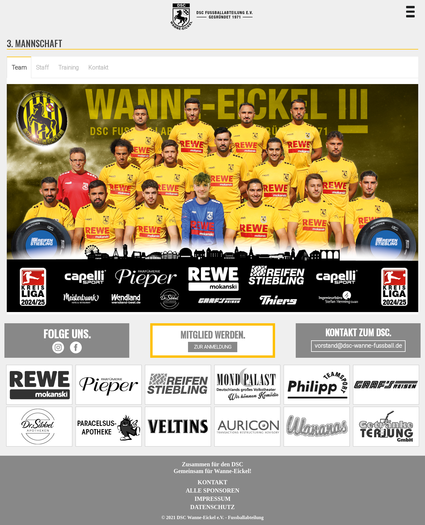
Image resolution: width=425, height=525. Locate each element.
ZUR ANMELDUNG (212, 347)
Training (68, 67)
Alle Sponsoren (212, 490)
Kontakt (98, 67)
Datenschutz (212, 507)
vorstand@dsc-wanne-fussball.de (358, 345)
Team (19, 67)
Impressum (212, 499)
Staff (42, 67)
